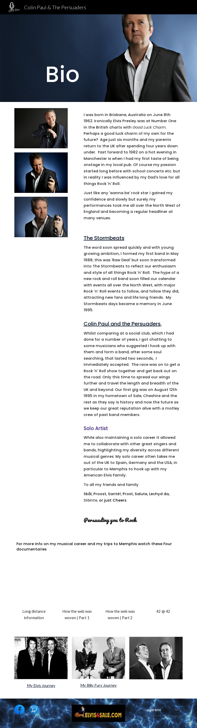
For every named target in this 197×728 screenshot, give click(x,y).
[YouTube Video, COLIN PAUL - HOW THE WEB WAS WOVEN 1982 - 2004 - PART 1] (76, 585)
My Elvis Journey (41, 685)
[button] (176, 710)
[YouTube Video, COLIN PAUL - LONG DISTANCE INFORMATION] (33, 585)
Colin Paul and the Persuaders (122, 323)
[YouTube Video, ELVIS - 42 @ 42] (163, 585)
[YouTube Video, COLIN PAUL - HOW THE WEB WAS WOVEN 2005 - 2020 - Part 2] (120, 585)
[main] (62, 58)
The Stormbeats (104, 238)
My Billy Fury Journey (98, 685)
